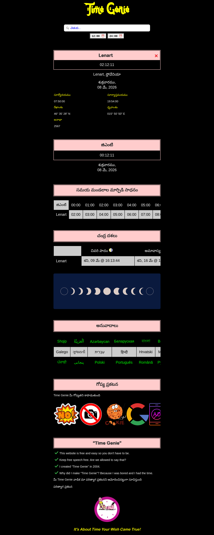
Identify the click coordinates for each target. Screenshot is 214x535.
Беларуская (124, 341)
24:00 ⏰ (115, 36)
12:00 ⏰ (98, 36)
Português (124, 362)
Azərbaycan (99, 341)
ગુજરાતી (79, 352)
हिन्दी (124, 352)
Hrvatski (145, 352)
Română (146, 362)
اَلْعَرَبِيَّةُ (79, 341)
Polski (100, 362)
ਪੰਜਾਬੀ (62, 362)
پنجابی (79, 362)
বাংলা (146, 341)
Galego (62, 352)
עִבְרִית (100, 352)
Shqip (62, 341)
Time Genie (107, 9)
